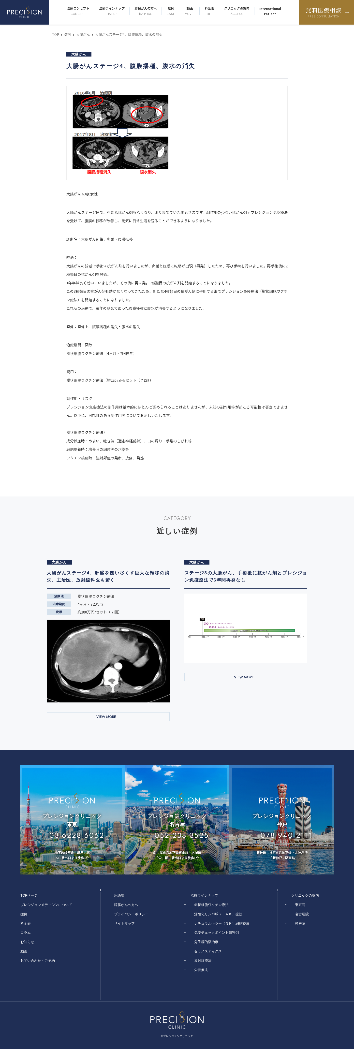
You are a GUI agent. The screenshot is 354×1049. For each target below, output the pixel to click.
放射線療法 (202, 960)
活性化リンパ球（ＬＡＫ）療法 (218, 914)
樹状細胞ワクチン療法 (211, 905)
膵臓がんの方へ (145, 11)
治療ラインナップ (112, 11)
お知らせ (27, 942)
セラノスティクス (208, 951)
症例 (171, 11)
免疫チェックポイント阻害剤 (216, 932)
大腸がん (83, 34)
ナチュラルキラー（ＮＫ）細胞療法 (221, 923)
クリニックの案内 (237, 11)
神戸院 (300, 923)
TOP (55, 34)
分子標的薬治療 (206, 942)
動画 (190, 11)
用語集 (119, 895)
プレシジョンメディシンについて (46, 905)
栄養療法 (201, 970)
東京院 (300, 905)
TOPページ (29, 895)
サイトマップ (124, 923)
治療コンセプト (78, 11)
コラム (25, 932)
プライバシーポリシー (131, 914)
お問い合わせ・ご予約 (37, 960)
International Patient (270, 11)
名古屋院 (302, 914)
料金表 (209, 11)
